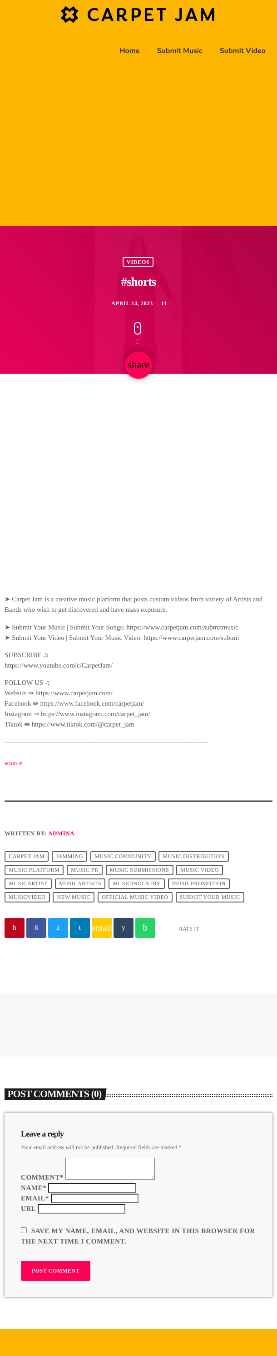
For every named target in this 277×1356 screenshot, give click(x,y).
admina (61, 833)
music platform (34, 870)
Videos (138, 262)
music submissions (139, 870)
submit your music (210, 897)
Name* (33, 1188)
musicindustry (137, 884)
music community (122, 857)
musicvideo (27, 897)
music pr (85, 870)
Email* (35, 1198)
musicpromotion (199, 884)
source (13, 763)
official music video (135, 897)
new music (74, 897)
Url (28, 1209)
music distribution (194, 857)
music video (199, 870)
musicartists (80, 884)
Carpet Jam (27, 857)
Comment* (42, 1177)
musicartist (28, 884)
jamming (69, 857)
